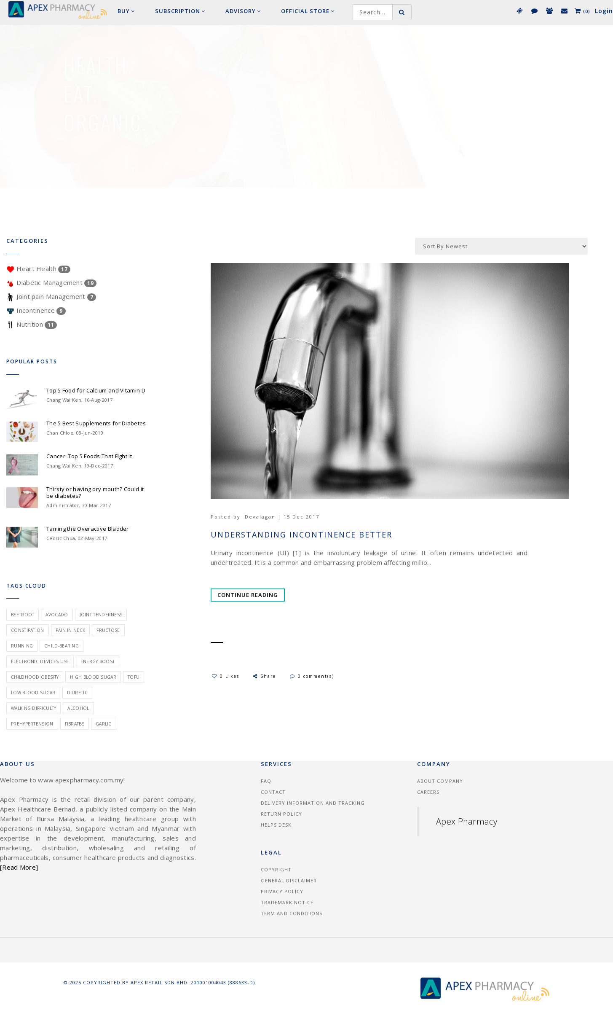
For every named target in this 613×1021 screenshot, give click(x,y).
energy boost (97, 661)
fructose (108, 630)
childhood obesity (35, 677)
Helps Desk (276, 825)
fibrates (74, 724)
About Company (440, 781)
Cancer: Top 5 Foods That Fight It (89, 456)
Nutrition (31, 324)
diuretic (77, 693)
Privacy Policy (282, 891)
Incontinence (36, 310)
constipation (27, 630)
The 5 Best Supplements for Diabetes (96, 423)
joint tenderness (101, 615)
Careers (428, 792)
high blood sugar (93, 677)
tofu (133, 677)
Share (264, 676)
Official (308, 11)
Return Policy (281, 814)
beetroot (22, 615)
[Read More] (19, 867)
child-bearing (61, 646)
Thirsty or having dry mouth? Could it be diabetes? (95, 492)
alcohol (78, 708)
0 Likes (225, 676)
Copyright (276, 869)
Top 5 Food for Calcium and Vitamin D (95, 390)
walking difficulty (33, 708)
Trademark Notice (287, 902)
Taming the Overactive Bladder (87, 528)
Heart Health (38, 268)
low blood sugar (33, 693)
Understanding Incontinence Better (301, 535)
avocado (57, 615)
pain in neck (71, 630)
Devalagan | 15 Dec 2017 (282, 516)
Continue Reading (247, 595)
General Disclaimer (289, 880)
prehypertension (32, 724)
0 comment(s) (312, 676)
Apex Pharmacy (466, 821)
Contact (273, 792)
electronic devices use (40, 661)
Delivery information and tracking (313, 803)
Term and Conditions (291, 913)
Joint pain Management (51, 296)
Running (22, 646)
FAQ (266, 781)
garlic (104, 724)
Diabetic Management (51, 282)
